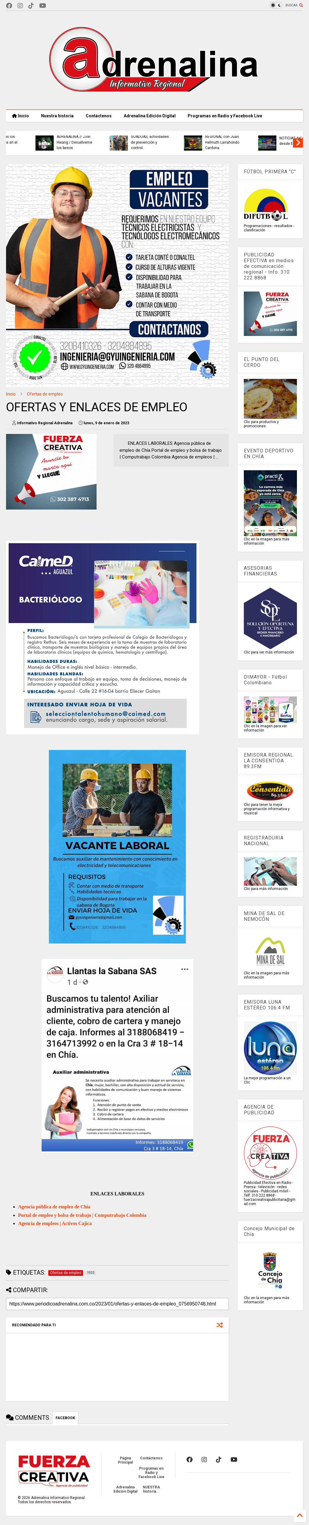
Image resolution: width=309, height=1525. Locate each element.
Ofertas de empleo (45, 394)
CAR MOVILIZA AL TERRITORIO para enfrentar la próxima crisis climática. (48, 139)
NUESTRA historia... (151, 1489)
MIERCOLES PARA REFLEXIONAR (120, 141)
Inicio (20, 115)
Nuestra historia (57, 115)
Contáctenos (99, 115)
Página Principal (125, 1460)
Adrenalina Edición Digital (150, 115)
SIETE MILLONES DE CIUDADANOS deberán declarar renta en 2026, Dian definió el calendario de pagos (199, 137)
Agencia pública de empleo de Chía (54, 1206)
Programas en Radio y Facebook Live (225, 115)
